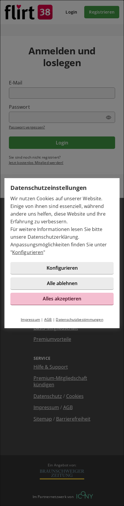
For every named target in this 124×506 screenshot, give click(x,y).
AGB (48, 319)
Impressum (30, 319)
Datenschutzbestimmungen (79, 319)
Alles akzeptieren (62, 298)
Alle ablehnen (62, 283)
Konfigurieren (27, 252)
